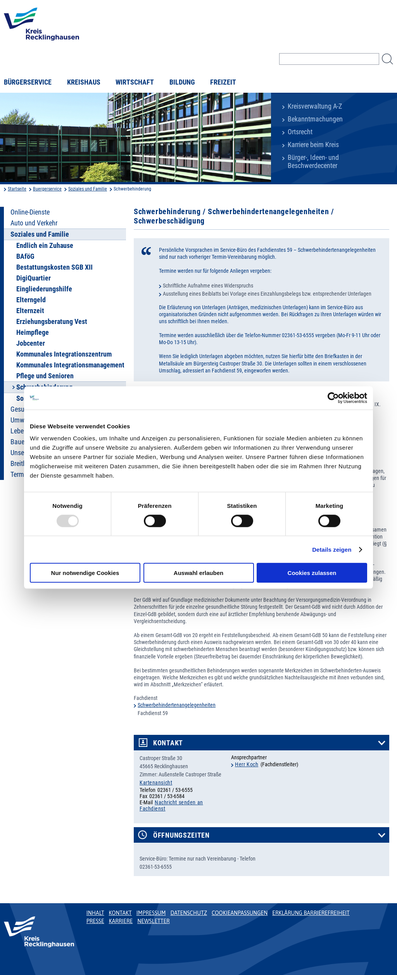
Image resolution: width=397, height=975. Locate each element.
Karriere (121, 921)
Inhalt (95, 913)
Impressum (151, 913)
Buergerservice (47, 189)
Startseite (17, 189)
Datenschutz (188, 913)
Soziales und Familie (87, 189)
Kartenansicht (156, 782)
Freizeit (223, 82)
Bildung (182, 82)
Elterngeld (31, 300)
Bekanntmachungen (315, 119)
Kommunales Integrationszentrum (64, 354)
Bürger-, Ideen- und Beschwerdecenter (313, 162)
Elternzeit (30, 311)
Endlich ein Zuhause (44, 245)
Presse (95, 921)
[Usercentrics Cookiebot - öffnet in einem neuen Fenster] (333, 398)
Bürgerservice (28, 82)
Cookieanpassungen (240, 913)
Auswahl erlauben (198, 573)
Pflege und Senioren (45, 376)
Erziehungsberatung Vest (51, 322)
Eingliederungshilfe (44, 289)
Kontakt (168, 743)
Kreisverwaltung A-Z (315, 106)
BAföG (25, 256)
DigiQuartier (33, 278)
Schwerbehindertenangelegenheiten (177, 705)
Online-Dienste (30, 212)
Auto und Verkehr (33, 223)
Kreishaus (83, 82)
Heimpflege (32, 332)
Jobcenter (30, 343)
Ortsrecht (300, 132)
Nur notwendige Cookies (85, 573)
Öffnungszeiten (181, 835)
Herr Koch (246, 764)
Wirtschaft (135, 82)
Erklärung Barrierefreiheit (310, 913)
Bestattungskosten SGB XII (54, 267)
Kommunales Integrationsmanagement (70, 365)
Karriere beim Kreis (313, 145)
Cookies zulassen (312, 573)
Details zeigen (331, 549)
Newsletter (153, 921)
